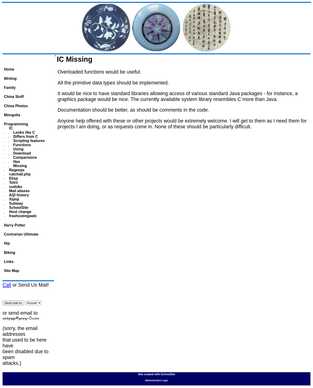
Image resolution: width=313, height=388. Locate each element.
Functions (21, 145)
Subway (15, 203)
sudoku (15, 187)
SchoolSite (18, 208)
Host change (19, 212)
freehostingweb (22, 216)
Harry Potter (14, 225)
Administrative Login (156, 380)
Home (9, 69)
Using (18, 149)
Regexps (16, 170)
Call (7, 285)
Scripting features (28, 141)
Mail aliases (19, 191)
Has (16, 162)
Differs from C (25, 137)
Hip (7, 243)
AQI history (18, 195)
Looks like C (23, 132)
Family (10, 88)
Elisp (13, 178)
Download (21, 153)
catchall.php (19, 174)
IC (10, 128)
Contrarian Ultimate (21, 234)
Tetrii (13, 182)
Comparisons (24, 157)
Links (9, 262)
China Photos (16, 106)
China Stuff (14, 97)
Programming (16, 124)
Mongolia (12, 115)
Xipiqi (13, 199)
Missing (19, 166)
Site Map (11, 271)
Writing (10, 79)
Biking (9, 253)
